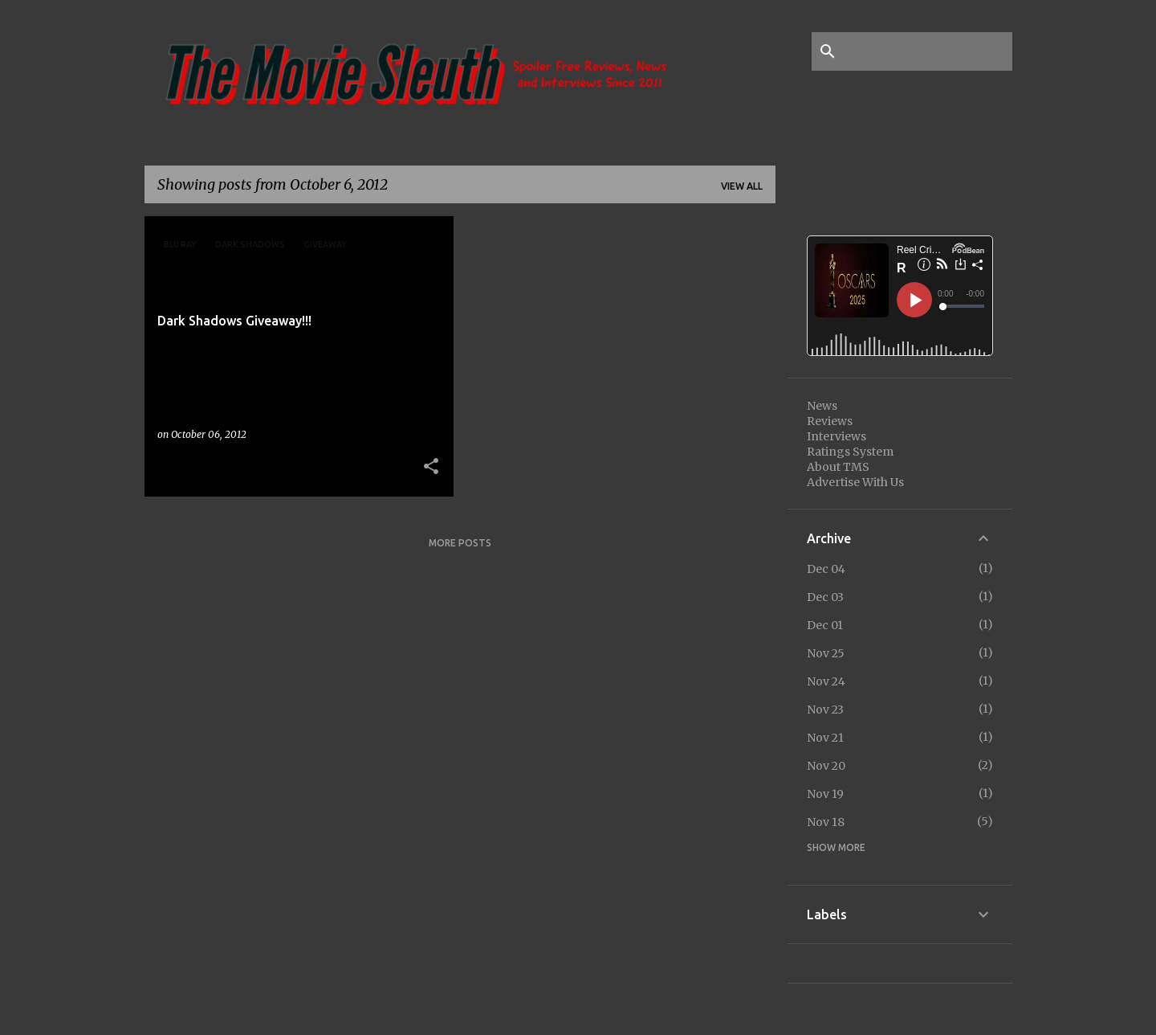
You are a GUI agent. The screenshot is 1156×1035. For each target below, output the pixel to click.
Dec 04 (826, 569)
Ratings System (850, 451)
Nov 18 (826, 822)
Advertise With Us (855, 482)
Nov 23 (825, 709)
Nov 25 (826, 653)
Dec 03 (825, 597)
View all (742, 186)
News (822, 406)
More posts (460, 543)
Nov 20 (826, 766)
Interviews (836, 436)
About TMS (838, 467)
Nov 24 (826, 681)
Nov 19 (825, 794)
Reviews (830, 421)
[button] (431, 466)
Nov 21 (825, 737)
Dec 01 (825, 625)
